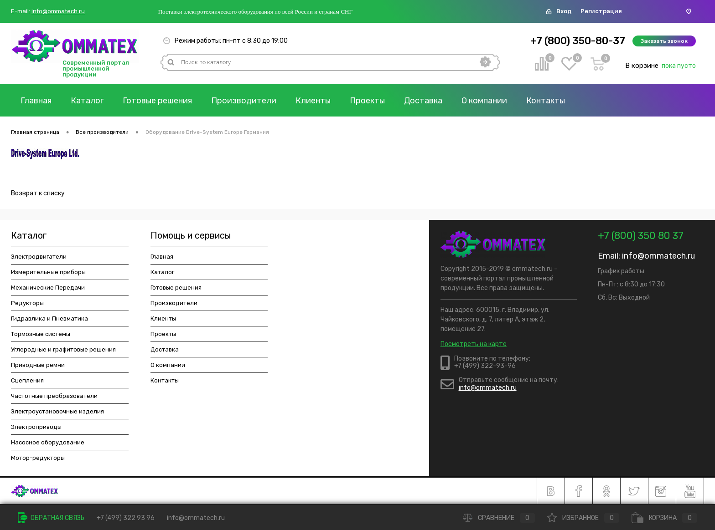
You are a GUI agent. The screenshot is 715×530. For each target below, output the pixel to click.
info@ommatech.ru (58, 11)
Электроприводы (36, 426)
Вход (563, 11)
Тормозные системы (40, 334)
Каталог (87, 101)
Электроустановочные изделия (57, 411)
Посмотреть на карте (473, 344)
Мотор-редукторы (38, 457)
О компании (484, 101)
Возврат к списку (38, 193)
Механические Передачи (48, 287)
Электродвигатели (39, 256)
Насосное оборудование (47, 442)
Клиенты (313, 101)
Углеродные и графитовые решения (63, 349)
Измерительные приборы (48, 272)
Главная (36, 101)
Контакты (545, 101)
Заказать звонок (664, 41)
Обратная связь (51, 518)
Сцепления (27, 380)
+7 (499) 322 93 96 (126, 518)
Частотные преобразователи (54, 395)
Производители (243, 101)
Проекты (367, 101)
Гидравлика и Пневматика (49, 318)
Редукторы (27, 303)
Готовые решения (157, 101)
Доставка (423, 101)
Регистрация (601, 11)
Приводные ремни (38, 365)
